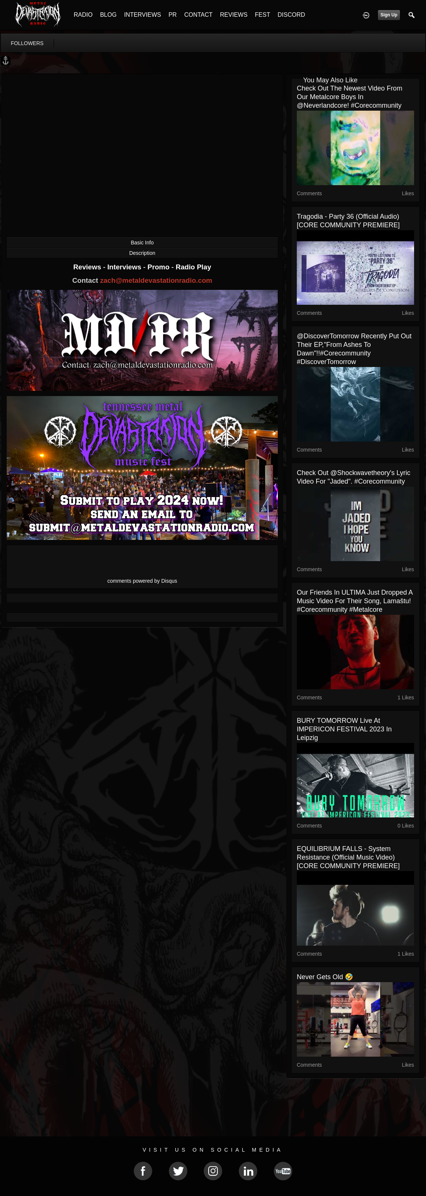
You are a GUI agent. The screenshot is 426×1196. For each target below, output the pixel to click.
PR (172, 15)
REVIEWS (234, 15)
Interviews (125, 267)
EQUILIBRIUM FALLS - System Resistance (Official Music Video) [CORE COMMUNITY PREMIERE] (348, 857)
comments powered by (142, 581)
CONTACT (198, 15)
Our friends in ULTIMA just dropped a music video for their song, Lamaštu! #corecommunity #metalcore (355, 601)
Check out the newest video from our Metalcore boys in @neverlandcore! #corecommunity (349, 97)
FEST (262, 15)
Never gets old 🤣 (325, 977)
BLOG (108, 15)
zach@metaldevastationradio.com (156, 280)
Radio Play (193, 267)
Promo (159, 267)
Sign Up (389, 15)
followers (27, 43)
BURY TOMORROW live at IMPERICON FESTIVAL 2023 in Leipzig (344, 729)
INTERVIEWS (142, 15)
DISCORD (291, 15)
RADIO (83, 15)
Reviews (88, 267)
